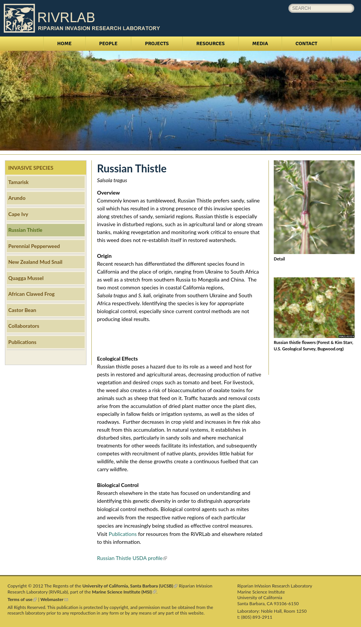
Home (64, 43)
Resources (210, 43)
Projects (156, 43)
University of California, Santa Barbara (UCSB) (129, 586)
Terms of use (22, 599)
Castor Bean (22, 310)
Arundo (17, 198)
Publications (123, 534)
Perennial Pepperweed (34, 246)
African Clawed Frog (31, 294)
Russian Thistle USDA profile (132, 558)
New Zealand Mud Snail (35, 262)
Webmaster (54, 599)
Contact (306, 43)
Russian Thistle (25, 230)
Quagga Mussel (26, 278)
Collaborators (23, 326)
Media (260, 43)
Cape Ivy (18, 214)
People (108, 43)
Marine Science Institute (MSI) (124, 592)
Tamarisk (18, 182)
